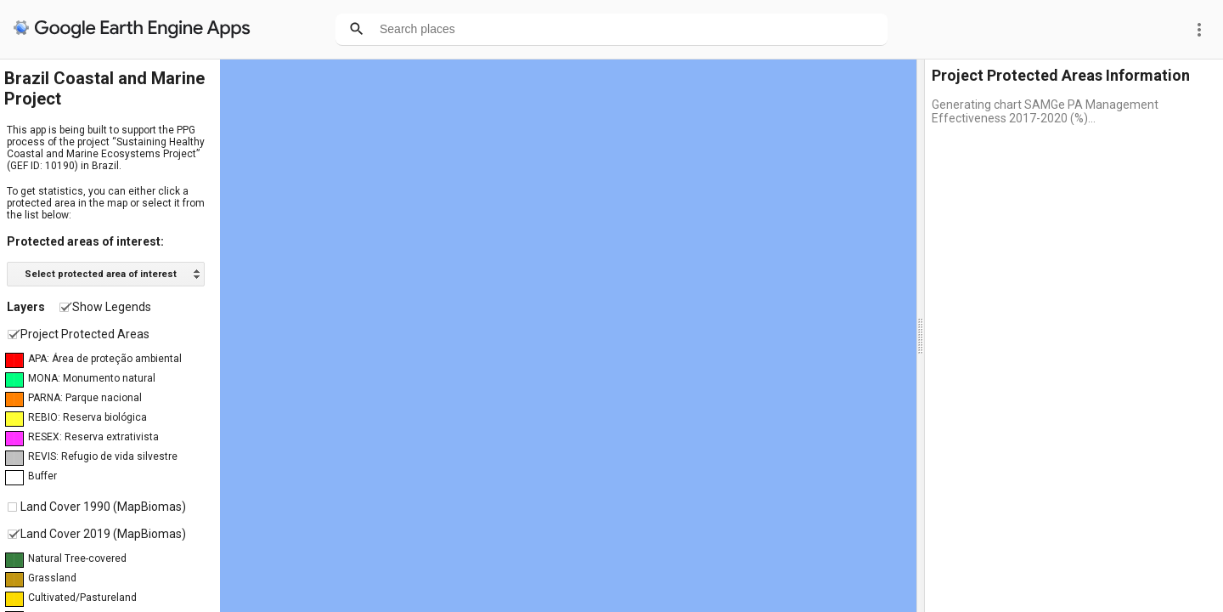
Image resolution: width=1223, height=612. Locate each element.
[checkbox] (64, 307)
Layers (26, 307)
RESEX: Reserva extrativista (93, 437)
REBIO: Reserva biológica (87, 417)
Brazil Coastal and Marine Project (104, 88)
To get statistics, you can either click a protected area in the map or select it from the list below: (106, 203)
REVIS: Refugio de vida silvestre (103, 456)
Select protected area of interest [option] (101, 274)
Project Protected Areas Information (1061, 75)
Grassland (52, 578)
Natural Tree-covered (77, 558)
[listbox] (106, 274)
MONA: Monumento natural (91, 378)
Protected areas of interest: (85, 241)
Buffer (42, 476)
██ (14, 360)
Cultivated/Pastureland (82, 598)
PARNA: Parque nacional (85, 398)
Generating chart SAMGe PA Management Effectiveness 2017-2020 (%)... (1045, 111)
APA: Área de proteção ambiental (105, 359)
